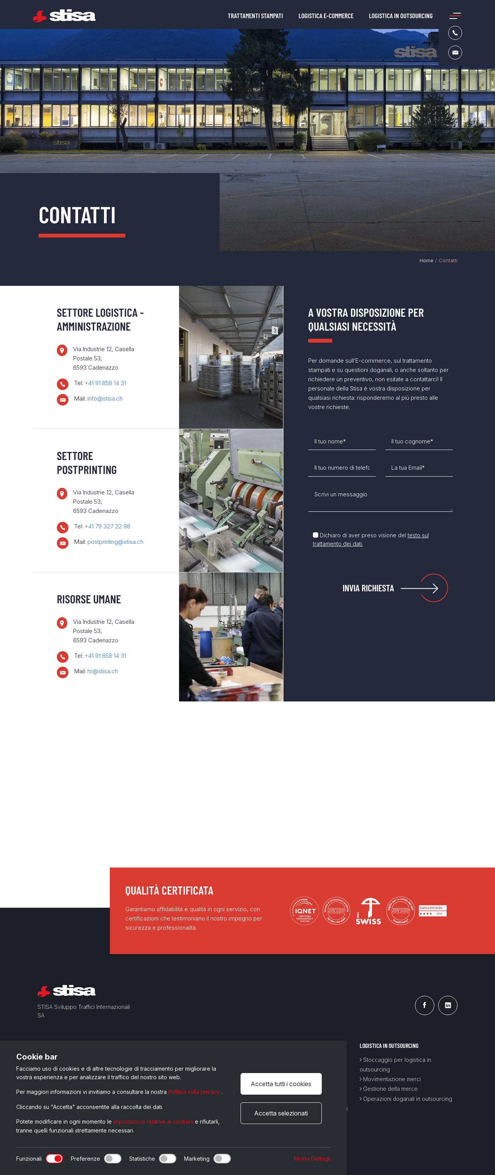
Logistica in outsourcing (401, 15)
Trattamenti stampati (255, 15)
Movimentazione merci (390, 1079)
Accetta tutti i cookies (281, 1084)
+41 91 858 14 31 (105, 383)
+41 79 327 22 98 (107, 526)
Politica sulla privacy (194, 1091)
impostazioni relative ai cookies (154, 1121)
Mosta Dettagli (312, 1158)
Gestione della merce (389, 1088)
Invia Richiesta (368, 587)
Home (427, 260)
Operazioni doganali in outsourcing (406, 1098)
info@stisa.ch (105, 398)
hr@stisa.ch (102, 671)
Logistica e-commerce (326, 15)
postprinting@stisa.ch (115, 541)
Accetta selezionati (281, 1113)
